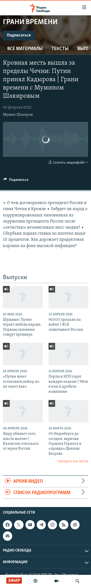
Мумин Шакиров (18, 115)
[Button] (15, 181)
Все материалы (25, 48)
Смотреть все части (72, 461)
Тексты (60, 48)
